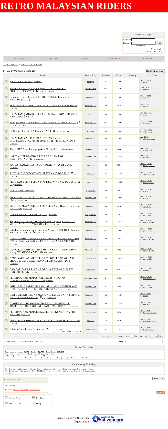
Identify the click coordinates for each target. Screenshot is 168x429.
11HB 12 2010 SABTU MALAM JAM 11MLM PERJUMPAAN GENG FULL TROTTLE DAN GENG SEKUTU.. (43, 287)
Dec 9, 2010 (145, 285)
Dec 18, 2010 (146, 196)
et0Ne (145, 106)
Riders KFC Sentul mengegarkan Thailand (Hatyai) (37, 149)
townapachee (149, 166)
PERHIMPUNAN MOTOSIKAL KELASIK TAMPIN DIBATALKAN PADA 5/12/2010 (38, 279)
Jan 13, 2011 (146, 137)
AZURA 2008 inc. (10, 65)
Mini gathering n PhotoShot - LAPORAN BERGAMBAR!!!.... (43, 122)
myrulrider (90, 190)
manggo (90, 82)
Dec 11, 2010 (146, 268)
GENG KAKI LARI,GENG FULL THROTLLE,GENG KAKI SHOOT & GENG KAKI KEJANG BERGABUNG (42, 259)
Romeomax (91, 149)
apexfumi (147, 207)
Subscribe (158, 378)
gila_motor (148, 215)
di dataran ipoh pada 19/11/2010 (67, 331)
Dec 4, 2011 (145, 96)
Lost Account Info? (154, 51)
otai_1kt (90, 114)
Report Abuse (81, 421)
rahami (146, 82)
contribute (9, 373)
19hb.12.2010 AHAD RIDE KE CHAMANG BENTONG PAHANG (45, 197)
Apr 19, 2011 (146, 121)
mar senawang (90, 278)
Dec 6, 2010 (145, 319)
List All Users (52, 58)
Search (84, 58)
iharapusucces (35, 390)
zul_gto (146, 98)
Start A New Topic (154, 71)
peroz (145, 296)
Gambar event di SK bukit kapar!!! (28, 214)
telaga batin (90, 156)
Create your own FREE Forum (72, 418)
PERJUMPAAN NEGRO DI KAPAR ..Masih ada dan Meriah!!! (43, 105)
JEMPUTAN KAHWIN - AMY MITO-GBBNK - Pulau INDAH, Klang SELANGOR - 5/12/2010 (43, 251)
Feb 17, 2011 (146, 130)
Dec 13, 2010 (146, 237)
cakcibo (146, 270)
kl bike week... (18, 190)
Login (159, 43)
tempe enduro (149, 222)
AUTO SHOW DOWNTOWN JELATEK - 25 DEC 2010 (39, 173)
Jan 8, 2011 (145, 148)
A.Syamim (147, 132)
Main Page (20, 58)
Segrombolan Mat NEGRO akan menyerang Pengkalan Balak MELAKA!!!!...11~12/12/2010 (42, 222)
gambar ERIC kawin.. (21, 81)
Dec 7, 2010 (145, 311)
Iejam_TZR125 (150, 313)
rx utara (146, 157)
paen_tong (90, 269)
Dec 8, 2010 (145, 302)
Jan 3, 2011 (145, 155)
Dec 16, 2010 (146, 220)
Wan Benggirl (149, 174)
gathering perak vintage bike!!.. (27, 329)
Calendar (148, 58)
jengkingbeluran (150, 321)
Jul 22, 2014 (145, 80)
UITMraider (90, 89)
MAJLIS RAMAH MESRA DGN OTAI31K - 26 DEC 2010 (41, 165)
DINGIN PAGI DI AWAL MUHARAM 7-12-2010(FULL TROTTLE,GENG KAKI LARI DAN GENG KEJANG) (40, 304)
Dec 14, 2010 (146, 229)
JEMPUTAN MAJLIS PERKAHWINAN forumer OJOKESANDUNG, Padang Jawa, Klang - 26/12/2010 (39, 139)
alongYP (90, 131)
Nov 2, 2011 (145, 104)
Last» (120, 336)
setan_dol (147, 123)
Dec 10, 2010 (146, 277)
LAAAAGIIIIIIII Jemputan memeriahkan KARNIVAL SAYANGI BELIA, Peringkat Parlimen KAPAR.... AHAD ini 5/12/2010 (44, 239)
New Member (157, 49)
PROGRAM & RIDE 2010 (31, 65)
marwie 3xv (148, 183)
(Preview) (38, 82)
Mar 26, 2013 (146, 87)
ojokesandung (149, 139)
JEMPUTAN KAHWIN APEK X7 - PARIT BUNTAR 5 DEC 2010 (45, 320)
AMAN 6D (148, 150)
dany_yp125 (90, 215)
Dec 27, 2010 (146, 181)
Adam (145, 198)
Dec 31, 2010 (146, 164)
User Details (116, 58)
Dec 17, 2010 (146, 213)
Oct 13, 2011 (146, 113)
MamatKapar (90, 97)
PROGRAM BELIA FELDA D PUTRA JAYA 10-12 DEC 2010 (43, 182)
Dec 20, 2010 (146, 189)
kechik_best (148, 330)
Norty (145, 191)
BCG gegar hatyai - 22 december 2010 (30, 131)
